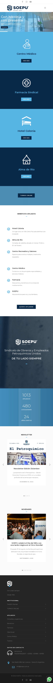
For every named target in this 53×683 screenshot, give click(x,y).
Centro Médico (12, 636)
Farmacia (10, 628)
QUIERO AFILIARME (26, 307)
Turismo (9, 641)
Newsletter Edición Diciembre (26, 469)
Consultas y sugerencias (15, 619)
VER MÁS (26, 60)
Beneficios (10, 623)
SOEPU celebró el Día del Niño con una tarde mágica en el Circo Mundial (27, 544)
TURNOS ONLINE (26, 195)
